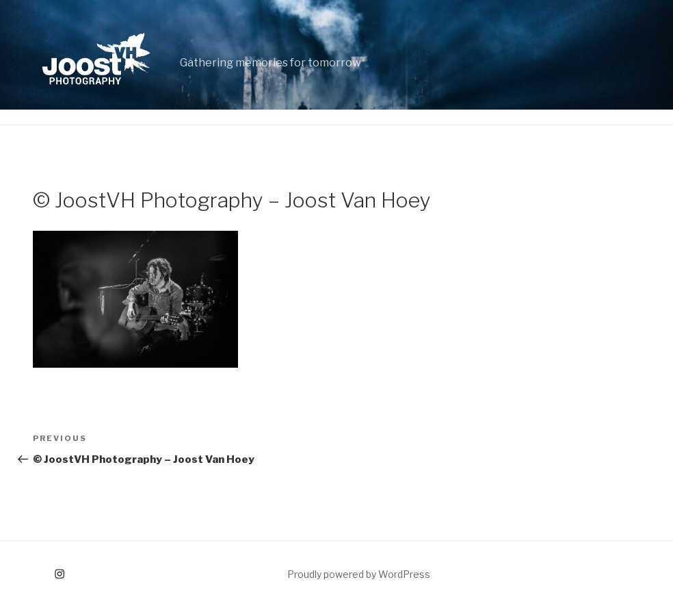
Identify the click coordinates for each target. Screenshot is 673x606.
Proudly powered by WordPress (358, 574)
